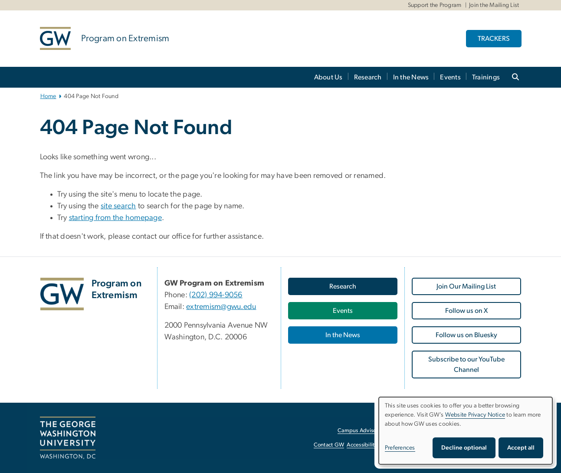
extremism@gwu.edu (221, 307)
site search (118, 206)
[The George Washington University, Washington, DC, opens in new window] (67, 438)
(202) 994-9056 (216, 295)
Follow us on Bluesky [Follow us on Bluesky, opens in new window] (466, 335)
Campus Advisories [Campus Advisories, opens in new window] (361, 431)
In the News (411, 77)
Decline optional (464, 448)
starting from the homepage (115, 218)
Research (368, 77)
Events (450, 77)
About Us (328, 77)
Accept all (521, 448)
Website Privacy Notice (475, 415)
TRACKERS (494, 38)
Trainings (486, 77)
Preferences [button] (400, 448)
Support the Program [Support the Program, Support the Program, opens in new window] (435, 5)
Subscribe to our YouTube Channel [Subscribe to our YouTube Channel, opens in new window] (466, 364)
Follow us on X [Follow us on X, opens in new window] (466, 310)
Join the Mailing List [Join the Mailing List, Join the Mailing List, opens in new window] (494, 5)
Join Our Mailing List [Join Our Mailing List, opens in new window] (466, 286)
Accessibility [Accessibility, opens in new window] (362, 445)
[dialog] (465, 430)
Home (48, 96)
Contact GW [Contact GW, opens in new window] (329, 445)
